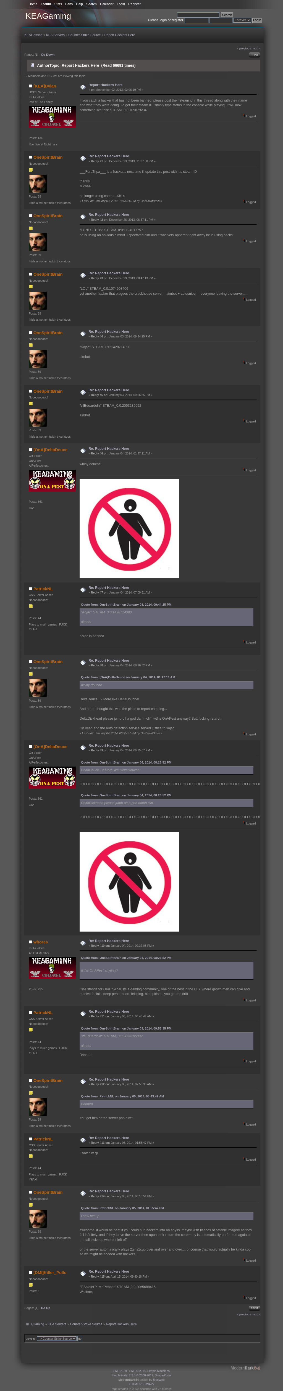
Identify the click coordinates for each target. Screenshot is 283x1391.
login (163, 20)
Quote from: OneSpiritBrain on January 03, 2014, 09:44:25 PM (126, 604)
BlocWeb (158, 1379)
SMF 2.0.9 (120, 1371)
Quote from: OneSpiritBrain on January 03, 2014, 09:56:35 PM (126, 1028)
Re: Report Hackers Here (108, 156)
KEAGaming (48, 15)
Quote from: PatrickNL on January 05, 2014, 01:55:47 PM (122, 1208)
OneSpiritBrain (48, 157)
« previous (244, 48)
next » (256, 48)
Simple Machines (158, 1371)
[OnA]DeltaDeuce (50, 449)
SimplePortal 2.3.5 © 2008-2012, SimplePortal (142, 1375)
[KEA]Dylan (44, 86)
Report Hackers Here (105, 85)
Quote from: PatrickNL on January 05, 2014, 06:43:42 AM (122, 1096)
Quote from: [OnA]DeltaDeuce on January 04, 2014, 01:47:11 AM (128, 677)
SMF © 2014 (137, 1371)
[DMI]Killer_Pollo (50, 1272)
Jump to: (31, 1338)
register (177, 20)
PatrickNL (43, 588)
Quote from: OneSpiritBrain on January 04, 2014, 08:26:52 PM (126, 762)
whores (40, 942)
